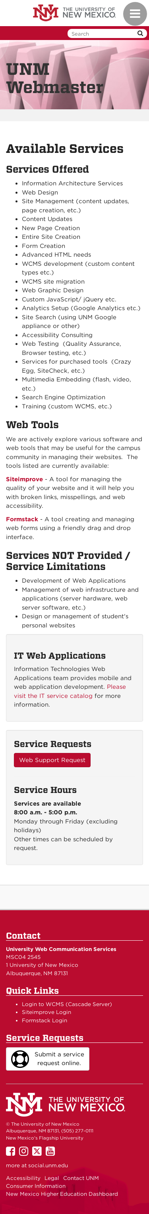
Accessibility (23, 1178)
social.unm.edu (48, 1165)
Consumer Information (36, 1186)
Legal (52, 1178)
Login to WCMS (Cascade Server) (67, 1004)
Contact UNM (81, 1178)
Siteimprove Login (46, 1012)
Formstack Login (44, 1020)
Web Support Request (52, 760)
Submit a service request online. (47, 1059)
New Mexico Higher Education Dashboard (62, 1194)
